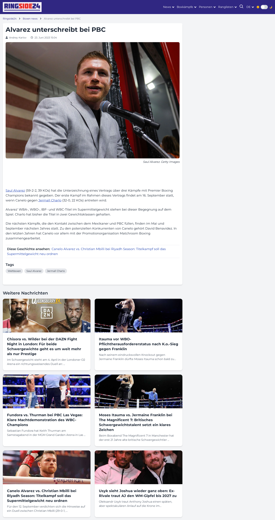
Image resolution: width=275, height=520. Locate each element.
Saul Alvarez (15, 190)
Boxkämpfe (185, 7)
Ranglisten (225, 7)
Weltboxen (14, 271)
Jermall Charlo (49, 200)
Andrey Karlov (17, 37)
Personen (205, 7)
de (248, 7)
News (167, 7)
